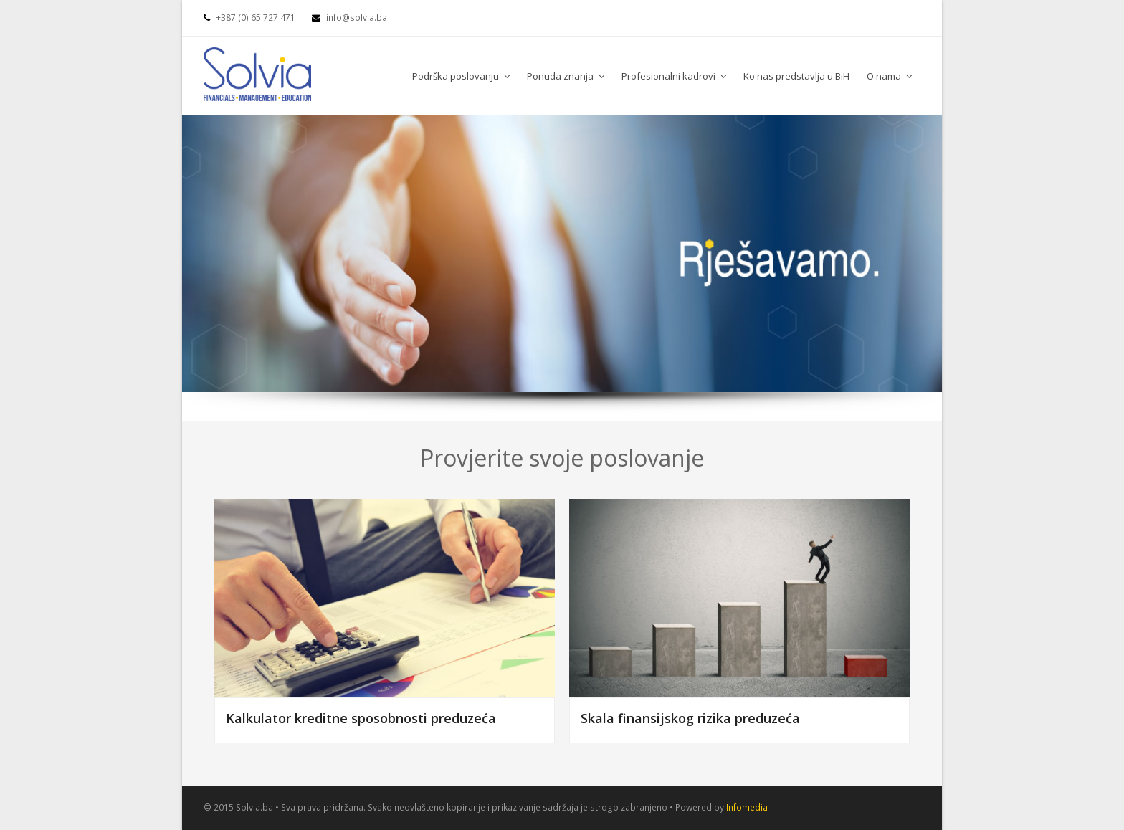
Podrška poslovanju (461, 76)
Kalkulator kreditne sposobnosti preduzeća (361, 718)
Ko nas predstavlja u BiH (796, 76)
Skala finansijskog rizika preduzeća (690, 718)
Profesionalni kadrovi (673, 76)
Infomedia (747, 807)
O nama (889, 76)
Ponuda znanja (565, 76)
